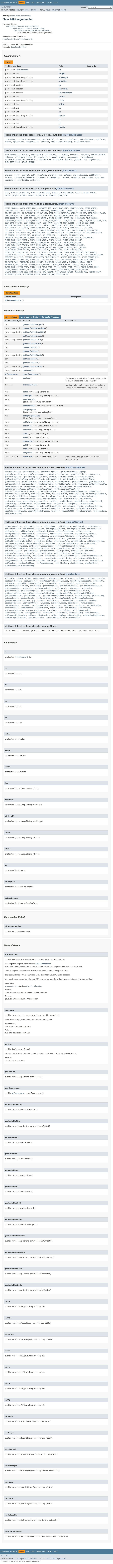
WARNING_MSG (81, 272)
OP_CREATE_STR (23, 233)
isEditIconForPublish (68, 556)
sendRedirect (66, 501)
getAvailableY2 (30, 363)
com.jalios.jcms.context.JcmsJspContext (27, 28)
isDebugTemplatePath (24, 177)
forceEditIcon (27, 536)
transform (27, 456)
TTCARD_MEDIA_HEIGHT (39, 265)
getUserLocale (12, 598)
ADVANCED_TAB (45, 208)
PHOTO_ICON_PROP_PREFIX (16, 240)
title (61, 100)
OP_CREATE (9, 233)
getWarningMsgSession (82, 598)
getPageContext (47, 551)
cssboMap (74, 155)
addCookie (9, 578)
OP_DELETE (9, 235)
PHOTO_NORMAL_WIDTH (41, 247)
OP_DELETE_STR (23, 235)
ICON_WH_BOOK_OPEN (85, 223)
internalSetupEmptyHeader (17, 556)
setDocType (52, 561)
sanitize (43, 501)
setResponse (61, 613)
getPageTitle (62, 551)
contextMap (10, 139)
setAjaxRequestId (13, 561)
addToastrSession (96, 578)
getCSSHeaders (78, 541)
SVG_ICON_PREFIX (63, 260)
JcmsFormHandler (19, 47)
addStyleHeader (83, 531)
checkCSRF (68, 534)
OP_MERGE (36, 235)
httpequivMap (40, 157)
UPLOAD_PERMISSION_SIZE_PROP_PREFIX (23, 272)
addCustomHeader (13, 529)
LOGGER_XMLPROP (47, 230)
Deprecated (41, 3)
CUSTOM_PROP (29, 216)
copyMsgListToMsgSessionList (54, 581)
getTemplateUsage (80, 553)
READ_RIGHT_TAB (59, 255)
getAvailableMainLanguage (73, 472)
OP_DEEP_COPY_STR (55, 233)
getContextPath (35, 583)
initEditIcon (87, 157)
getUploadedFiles (13, 596)
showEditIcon (61, 563)
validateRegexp (53, 618)
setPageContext (80, 561)
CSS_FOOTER (50, 155)
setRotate (27, 422)
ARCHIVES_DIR (76, 208)
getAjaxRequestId (84, 536)
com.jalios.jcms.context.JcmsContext (22, 26)
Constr (25, 10)
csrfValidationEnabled (28, 139)
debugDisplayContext (85, 534)
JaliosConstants (25, 39)
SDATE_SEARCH (75, 255)
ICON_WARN (47, 223)
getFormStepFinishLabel (35, 477)
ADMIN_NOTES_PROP (28, 208)
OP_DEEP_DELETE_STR (92, 233)
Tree (33, 3)
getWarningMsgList (61, 598)
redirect (45, 142)
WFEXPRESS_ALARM (13, 274)
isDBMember (94, 175)
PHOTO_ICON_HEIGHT (84, 238)
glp (33, 601)
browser (8, 175)
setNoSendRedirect (43, 504)
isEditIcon (37, 556)
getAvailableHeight (32, 324)
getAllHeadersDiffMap (15, 539)
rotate (62, 97)
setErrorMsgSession (14, 610)
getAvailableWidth (32, 344)
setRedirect (28, 506)
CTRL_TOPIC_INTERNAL (59, 213)
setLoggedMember (33, 613)
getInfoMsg (35, 586)
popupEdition (32, 142)
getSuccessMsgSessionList (76, 591)
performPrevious (13, 501)
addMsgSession (40, 578)
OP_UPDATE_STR (76, 235)
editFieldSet (48, 139)
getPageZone (77, 551)
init (48, 494)
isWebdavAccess (58, 603)
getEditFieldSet (78, 474)
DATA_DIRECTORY (44, 216)
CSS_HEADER (62, 155)
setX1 (25, 434)
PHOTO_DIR (56, 238)
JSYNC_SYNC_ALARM (59, 228)
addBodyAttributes (33, 526)
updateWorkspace (36, 618)
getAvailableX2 (30, 351)
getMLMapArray (65, 486)
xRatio (62, 116)
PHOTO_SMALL (59, 247)
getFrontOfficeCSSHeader (41, 546)
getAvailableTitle (32, 340)
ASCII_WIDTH (91, 208)
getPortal (89, 551)
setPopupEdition (13, 506)
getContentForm (61, 541)
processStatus (29, 501)
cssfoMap (85, 155)
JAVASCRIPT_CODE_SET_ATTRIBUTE (20, 160)
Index (50, 3)
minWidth (63, 81)
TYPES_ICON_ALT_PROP (82, 265)
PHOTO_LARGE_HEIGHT (72, 240)
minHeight (63, 77)
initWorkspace (55, 175)
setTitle (27, 426)
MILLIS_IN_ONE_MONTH (85, 193)
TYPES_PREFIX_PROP (63, 267)
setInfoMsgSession (81, 610)
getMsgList (28, 588)
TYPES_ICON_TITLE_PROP (41, 267)
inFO (33, 175)
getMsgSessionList (44, 588)
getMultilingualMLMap (48, 491)
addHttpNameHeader (76, 529)
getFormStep (94, 474)
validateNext (99, 511)
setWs (80, 506)
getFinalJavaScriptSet (16, 546)
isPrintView (10, 558)
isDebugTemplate (13, 603)
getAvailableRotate (32, 336)
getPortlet (30, 553)
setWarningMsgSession (93, 615)
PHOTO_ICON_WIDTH (38, 240)
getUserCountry (82, 596)
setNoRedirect (25, 504)
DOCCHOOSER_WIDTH (13, 218)
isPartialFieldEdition (16, 496)
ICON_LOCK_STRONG (13, 223)
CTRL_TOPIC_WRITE (13, 216)
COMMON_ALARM (57, 211)
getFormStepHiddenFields (61, 477)
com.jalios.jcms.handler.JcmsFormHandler (32, 30)
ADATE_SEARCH (11, 208)
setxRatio (27, 441)
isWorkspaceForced (55, 496)
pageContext (95, 160)
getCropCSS (28, 370)
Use (27, 3)
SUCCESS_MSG (47, 260)
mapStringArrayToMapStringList (81, 496)
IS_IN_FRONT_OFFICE (32, 225)
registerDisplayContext (30, 558)
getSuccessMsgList (29, 591)
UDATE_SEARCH (11, 269)
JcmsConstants (9, 39)
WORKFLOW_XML (62, 274)
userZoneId (22, 180)
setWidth (27, 430)
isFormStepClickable (96, 494)
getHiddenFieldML (97, 484)
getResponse (74, 588)
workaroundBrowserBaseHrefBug (19, 566)
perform (26, 378)
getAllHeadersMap (36, 539)
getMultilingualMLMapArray (74, 491)
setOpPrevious (86, 504)
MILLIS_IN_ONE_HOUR (40, 193)
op (60, 85)
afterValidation (13, 472)
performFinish (71, 499)
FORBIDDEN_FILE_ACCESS (86, 218)
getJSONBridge (31, 551)
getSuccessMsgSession (51, 591)
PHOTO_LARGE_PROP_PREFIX (17, 243)
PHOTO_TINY (56, 250)
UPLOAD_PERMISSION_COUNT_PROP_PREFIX (69, 269)
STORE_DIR (23, 260)
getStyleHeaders (62, 553)
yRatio (62, 127)
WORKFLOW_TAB (48, 274)
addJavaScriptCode (45, 531)
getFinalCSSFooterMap (68, 543)
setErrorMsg (70, 608)
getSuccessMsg (12, 591)
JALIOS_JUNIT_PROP (53, 225)
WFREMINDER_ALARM (31, 274)
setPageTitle (96, 561)
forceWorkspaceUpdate (80, 581)
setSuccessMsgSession (15, 615)
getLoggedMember (13, 588)
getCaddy (21, 583)
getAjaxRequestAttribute (62, 536)
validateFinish (83, 511)
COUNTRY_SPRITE (12, 213)
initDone (41, 175)
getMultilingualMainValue (67, 489)
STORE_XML (35, 260)
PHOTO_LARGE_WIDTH (40, 243)
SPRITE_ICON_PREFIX (70, 257)
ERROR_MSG (68, 218)
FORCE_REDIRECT (33, 220)
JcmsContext (70, 170)
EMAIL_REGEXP (55, 218)
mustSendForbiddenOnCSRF (49, 499)
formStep (60, 139)
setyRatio (27, 453)
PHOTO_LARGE (55, 240)
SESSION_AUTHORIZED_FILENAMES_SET (42, 257)
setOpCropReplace (31, 416)
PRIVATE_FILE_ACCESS (86, 252)
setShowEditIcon (26, 563)
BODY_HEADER (37, 155)
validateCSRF (68, 511)
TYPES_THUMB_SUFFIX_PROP (86, 267)
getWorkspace (37, 494)
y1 (60, 119)
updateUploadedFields (15, 511)
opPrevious (18, 142)
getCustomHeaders (34, 543)
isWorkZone (73, 603)
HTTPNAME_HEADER (57, 157)
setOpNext (73, 504)
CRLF (7, 193)
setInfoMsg (52, 610)
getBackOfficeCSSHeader (78, 539)
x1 (60, 108)
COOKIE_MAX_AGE (87, 211)
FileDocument (22, 70)
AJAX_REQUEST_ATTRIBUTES (17, 155)
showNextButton (31, 508)
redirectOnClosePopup (61, 142)
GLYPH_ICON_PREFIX (52, 220)
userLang (99, 177)
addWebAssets (28, 534)
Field (18, 10)
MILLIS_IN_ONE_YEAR (58, 195)
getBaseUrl (98, 581)
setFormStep (10, 504)
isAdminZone (53, 601)
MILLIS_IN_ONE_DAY (20, 193)
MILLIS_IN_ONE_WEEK (37, 195)
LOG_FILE (88, 228)
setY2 (25, 449)
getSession (87, 588)
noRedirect (72, 139)
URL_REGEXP (48, 272)
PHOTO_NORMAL (55, 245)
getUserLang (98, 596)
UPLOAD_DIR (44, 269)
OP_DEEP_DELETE (73, 233)
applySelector (31, 581)
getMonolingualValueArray (39, 489)
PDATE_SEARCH (42, 238)
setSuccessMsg (76, 613)
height (62, 74)
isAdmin (67, 175)
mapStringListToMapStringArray (20, 499)
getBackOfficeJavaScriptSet (18, 541)
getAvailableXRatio (32, 355)
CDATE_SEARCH (26, 211)
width (61, 104)
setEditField (95, 501)
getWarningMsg (43, 598)
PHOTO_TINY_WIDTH (38, 252)
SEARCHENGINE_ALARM (93, 255)
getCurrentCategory (14, 543)
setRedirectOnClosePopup (48, 506)
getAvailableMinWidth (33, 332)
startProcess (68, 508)
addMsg (19, 578)
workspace (35, 180)
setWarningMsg (58, 615)
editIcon (9, 157)
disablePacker (12, 536)
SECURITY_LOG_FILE (14, 257)
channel (25, 175)
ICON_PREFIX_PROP (32, 223)
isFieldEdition (59, 494)
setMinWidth (29, 406)
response (75, 177)
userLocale (10, 180)
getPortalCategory (14, 553)
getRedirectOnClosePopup (17, 494)
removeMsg (25, 605)
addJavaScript (94, 529)
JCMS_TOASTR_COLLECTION (16, 228)
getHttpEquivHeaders (39, 548)
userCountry (87, 177)
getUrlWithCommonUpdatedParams (58, 596)
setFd (25, 392)
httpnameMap (73, 157)
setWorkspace (69, 506)
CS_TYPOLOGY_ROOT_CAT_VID (34, 213)
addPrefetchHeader (65, 531)
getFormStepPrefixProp (16, 479)
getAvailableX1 (30, 347)
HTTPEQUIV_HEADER (23, 157)
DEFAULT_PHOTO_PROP (63, 216)
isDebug (8, 177)
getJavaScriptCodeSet (82, 548)
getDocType (50, 543)
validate (55, 511)
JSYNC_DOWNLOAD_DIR (39, 228)
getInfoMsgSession (68, 586)
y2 (60, 123)
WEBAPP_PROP (95, 272)
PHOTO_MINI (56, 243)
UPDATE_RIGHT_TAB (28, 269)
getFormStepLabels (84, 477)
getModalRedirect (82, 486)
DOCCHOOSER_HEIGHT (84, 216)
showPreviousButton (50, 508)
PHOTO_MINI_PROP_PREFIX (16, 245)
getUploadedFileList (84, 593)
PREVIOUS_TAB (55, 252)
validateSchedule (71, 618)
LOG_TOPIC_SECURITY (14, 230)
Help (56, 3)
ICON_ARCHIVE (69, 220)
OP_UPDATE (62, 235)
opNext (8, 142)
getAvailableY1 (30, 359)
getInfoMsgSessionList (91, 586)
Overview (5, 3)
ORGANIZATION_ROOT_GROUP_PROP (19, 238)
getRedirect (95, 491)
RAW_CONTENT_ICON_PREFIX (38, 255)
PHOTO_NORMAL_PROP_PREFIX (17, 247)
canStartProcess (30, 472)
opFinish (100, 139)
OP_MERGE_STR (49, 235)
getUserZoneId (27, 598)
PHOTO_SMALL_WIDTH (40, 250)
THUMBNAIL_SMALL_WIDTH (16, 265)
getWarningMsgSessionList (17, 601)
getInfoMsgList (50, 586)
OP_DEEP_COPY (38, 233)
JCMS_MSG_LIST (83, 225)
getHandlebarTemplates (16, 548)
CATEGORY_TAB (11, 211)
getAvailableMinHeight (34, 328)
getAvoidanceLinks (56, 539)
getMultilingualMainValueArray (20, 491)
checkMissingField (50, 472)
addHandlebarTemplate (33, 529)
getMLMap (52, 486)
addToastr (69, 578)
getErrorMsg (50, 583)
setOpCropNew (29, 410)
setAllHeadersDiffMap (34, 561)
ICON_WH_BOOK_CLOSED (64, 223)
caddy (17, 175)
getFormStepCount (13, 477)
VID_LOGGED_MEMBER (64, 272)
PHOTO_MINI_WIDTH (38, 245)
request (65, 177)
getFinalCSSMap (88, 543)
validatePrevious (13, 513)
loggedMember (53, 177)
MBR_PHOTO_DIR (63, 230)
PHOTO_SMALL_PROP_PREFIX (17, 250)
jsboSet (68, 160)
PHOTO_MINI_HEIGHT (73, 243)
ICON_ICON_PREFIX (86, 220)
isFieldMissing (76, 494)
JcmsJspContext (71, 150)
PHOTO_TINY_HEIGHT (73, 250)
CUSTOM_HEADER (98, 155)
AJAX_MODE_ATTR (60, 208)
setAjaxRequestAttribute (85, 558)
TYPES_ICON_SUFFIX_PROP (16, 267)
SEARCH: (83, 7)
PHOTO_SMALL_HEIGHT (76, 247)
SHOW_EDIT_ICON (12, 162)
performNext (85, 499)
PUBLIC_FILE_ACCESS (14, 255)
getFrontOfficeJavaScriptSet (69, 546)
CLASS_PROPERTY (41, 211)
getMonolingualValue (15, 489)
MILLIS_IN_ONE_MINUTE (62, 193)
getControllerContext (57, 474)
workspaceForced (82, 142)
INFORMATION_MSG (13, 225)
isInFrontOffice (30, 603)
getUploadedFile (64, 593)
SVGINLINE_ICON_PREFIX (84, 260)
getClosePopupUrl (36, 474)
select (58, 605)
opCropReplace (65, 93)
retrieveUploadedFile (42, 605)
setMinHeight (29, 399)
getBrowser (10, 583)
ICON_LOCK (101, 220)
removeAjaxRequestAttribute (57, 558)
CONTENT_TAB (72, 211)
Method (33, 10)
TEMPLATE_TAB (11, 262)
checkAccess (42, 534)
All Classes (6, 7)
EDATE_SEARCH (40, 218)
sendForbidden (94, 605)
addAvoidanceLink (13, 526)
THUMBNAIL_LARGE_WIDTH (56, 262)
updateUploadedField (86, 508)
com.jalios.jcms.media (21, 16)
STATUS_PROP (10, 260)
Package (13, 3)
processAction (30, 385)
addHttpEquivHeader (55, 529)
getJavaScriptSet (13, 551)
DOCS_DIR (28, 218)
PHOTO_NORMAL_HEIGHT (74, 245)
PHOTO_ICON (68, 238)
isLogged (40, 177)
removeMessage (87, 603)
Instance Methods (29, 317)
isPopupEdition (36, 496)
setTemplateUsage (44, 563)
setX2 (25, 437)
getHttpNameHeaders (60, 548)
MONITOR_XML (93, 230)
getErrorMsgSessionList (16, 586)
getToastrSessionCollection (40, 593)
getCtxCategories (95, 541)
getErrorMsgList (66, 583)
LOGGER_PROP (32, 230)
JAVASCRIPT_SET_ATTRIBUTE (50, 160)
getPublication (44, 553)
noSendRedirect (87, 139)
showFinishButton (13, 508)
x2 (60, 112)
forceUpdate (42, 536)
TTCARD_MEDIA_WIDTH (60, 265)
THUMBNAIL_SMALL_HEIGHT (80, 262)
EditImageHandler (13, 300)
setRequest (48, 613)
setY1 (25, 445)
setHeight (27, 396)
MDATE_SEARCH (78, 230)
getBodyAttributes (43, 541)
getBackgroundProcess (15, 474)
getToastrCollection (15, 593)
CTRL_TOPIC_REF (78, 213)
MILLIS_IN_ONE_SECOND (15, 195)
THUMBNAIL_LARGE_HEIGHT (31, 262)
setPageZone (10, 563)
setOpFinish (60, 504)
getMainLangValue (13, 486)
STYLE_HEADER (28, 162)
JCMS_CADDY (69, 225)
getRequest (60, 588)
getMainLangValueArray (35, 486)
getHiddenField (36, 479)
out (85, 160)
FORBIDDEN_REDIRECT (14, 220)
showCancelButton (93, 506)
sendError (68, 605)
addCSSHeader (50, 526)
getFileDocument (31, 374)
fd (60, 70)
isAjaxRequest (80, 175)
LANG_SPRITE (76, 228)
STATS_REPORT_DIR (90, 257)
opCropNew (63, 89)
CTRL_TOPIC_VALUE (96, 213)
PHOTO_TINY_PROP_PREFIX (16, 252)
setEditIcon (65, 561)
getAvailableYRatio (32, 366)
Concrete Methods (50, 317)
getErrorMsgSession (85, 583)
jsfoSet (78, 160)
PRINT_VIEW (69, 252)
